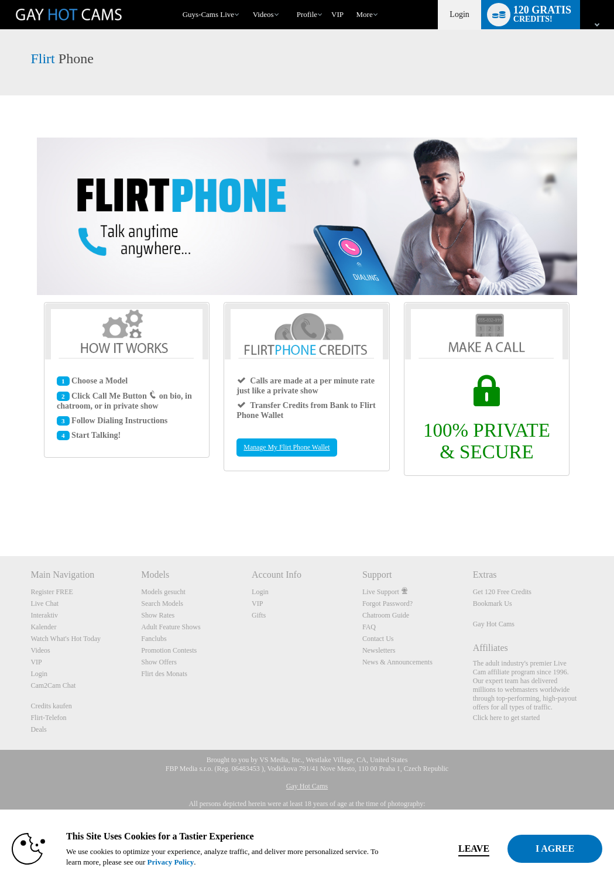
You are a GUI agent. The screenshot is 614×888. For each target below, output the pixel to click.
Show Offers (159, 662)
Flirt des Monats (164, 674)
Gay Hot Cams (493, 624)
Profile (307, 14)
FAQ (369, 627)
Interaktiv (44, 615)
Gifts (259, 615)
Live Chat (44, 603)
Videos (263, 14)
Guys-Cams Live (208, 14)
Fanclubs (153, 639)
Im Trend (247, 0)
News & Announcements (397, 662)
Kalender (43, 627)
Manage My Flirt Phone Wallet (286, 447)
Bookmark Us (492, 603)
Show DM (0, 512)
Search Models (162, 603)
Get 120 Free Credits (502, 592)
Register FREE (51, 592)
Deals (38, 729)
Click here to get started (506, 718)
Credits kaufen (50, 706)
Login (459, 14)
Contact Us (378, 639)
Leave (430, 848)
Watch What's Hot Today (65, 639)
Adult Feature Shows (170, 627)
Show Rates (157, 615)
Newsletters (379, 650)
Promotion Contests (169, 650)
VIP (337, 14)
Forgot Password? (387, 603)
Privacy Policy (245, 862)
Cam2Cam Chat (53, 685)
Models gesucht (163, 592)
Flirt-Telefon (48, 718)
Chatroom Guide (385, 615)
